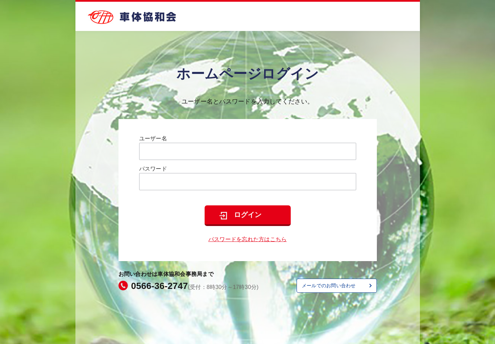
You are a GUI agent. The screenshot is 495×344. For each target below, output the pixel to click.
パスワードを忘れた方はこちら (247, 239)
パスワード (153, 169)
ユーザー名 (153, 138)
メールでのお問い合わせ (329, 285)
